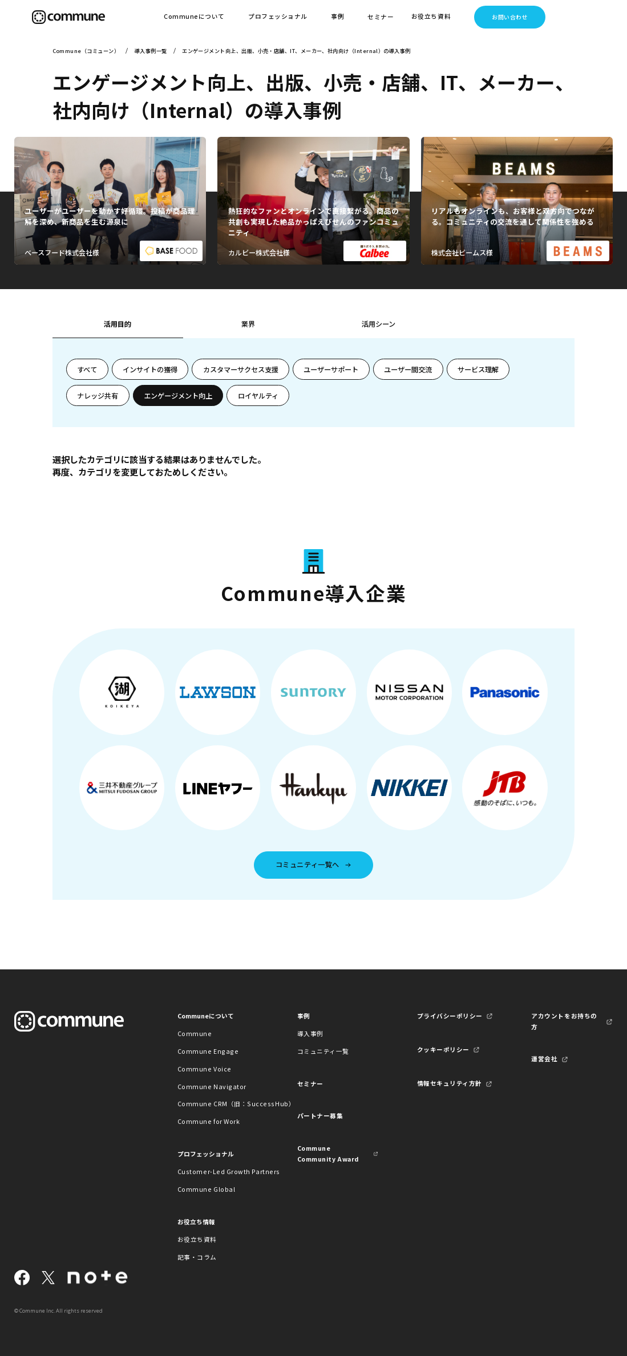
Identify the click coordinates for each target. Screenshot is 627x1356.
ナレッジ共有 (97, 396)
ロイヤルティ (258, 396)
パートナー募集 (320, 1115)
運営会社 (544, 1058)
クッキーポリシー (443, 1049)
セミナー (380, 17)
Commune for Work (208, 1121)
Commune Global (206, 1189)
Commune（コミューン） (85, 51)
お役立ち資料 (197, 1239)
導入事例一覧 (151, 51)
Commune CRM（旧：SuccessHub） (218, 1103)
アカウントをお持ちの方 (564, 1021)
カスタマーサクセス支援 (240, 369)
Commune (194, 1033)
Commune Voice (204, 1069)
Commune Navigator (211, 1086)
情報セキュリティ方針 (449, 1083)
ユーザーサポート (331, 369)
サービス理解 (478, 369)
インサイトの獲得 (150, 369)
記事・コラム (197, 1257)
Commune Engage (207, 1051)
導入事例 (310, 1033)
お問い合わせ (510, 17)
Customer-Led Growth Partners (218, 1171)
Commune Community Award (328, 1153)
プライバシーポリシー (450, 1016)
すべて (87, 369)
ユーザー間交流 (408, 369)
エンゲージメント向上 (178, 396)
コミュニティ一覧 (323, 1051)
